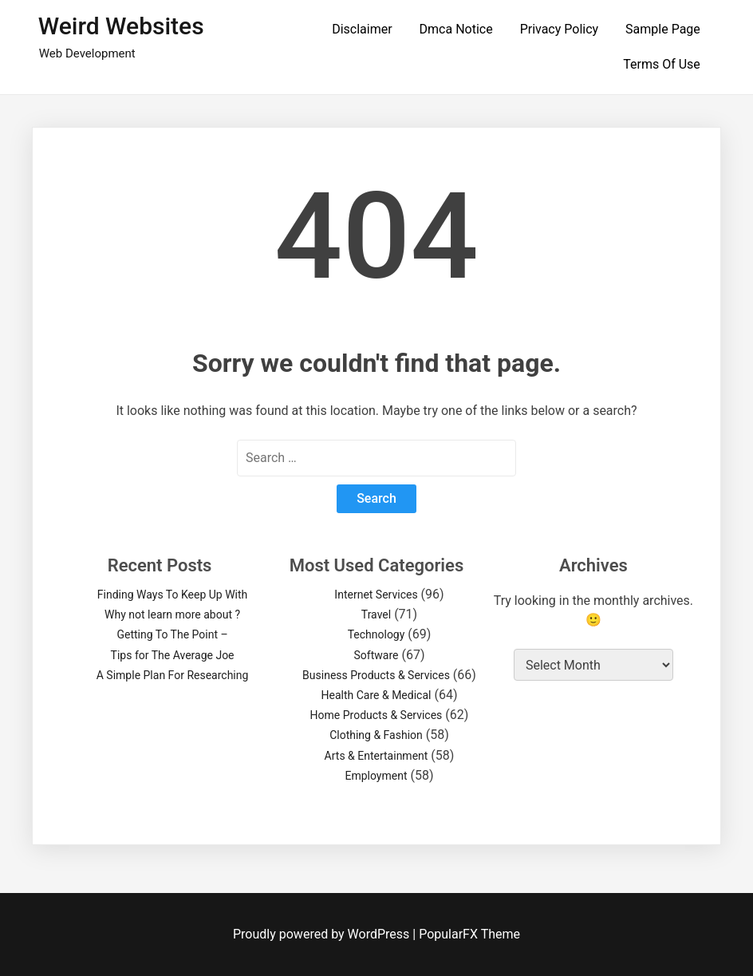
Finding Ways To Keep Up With (172, 594)
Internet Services (375, 594)
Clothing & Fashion (376, 735)
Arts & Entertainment (376, 755)
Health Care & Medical (376, 695)
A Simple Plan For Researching (173, 675)
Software (376, 655)
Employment (376, 775)
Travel (376, 614)
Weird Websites (121, 26)
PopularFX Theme (469, 934)
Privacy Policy (559, 29)
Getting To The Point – (171, 634)
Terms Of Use (661, 64)
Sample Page (662, 29)
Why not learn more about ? (172, 614)
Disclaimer (362, 29)
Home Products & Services (376, 715)
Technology (376, 634)
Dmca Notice (456, 29)
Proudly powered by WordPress (322, 934)
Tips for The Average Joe (173, 655)
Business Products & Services (376, 675)
